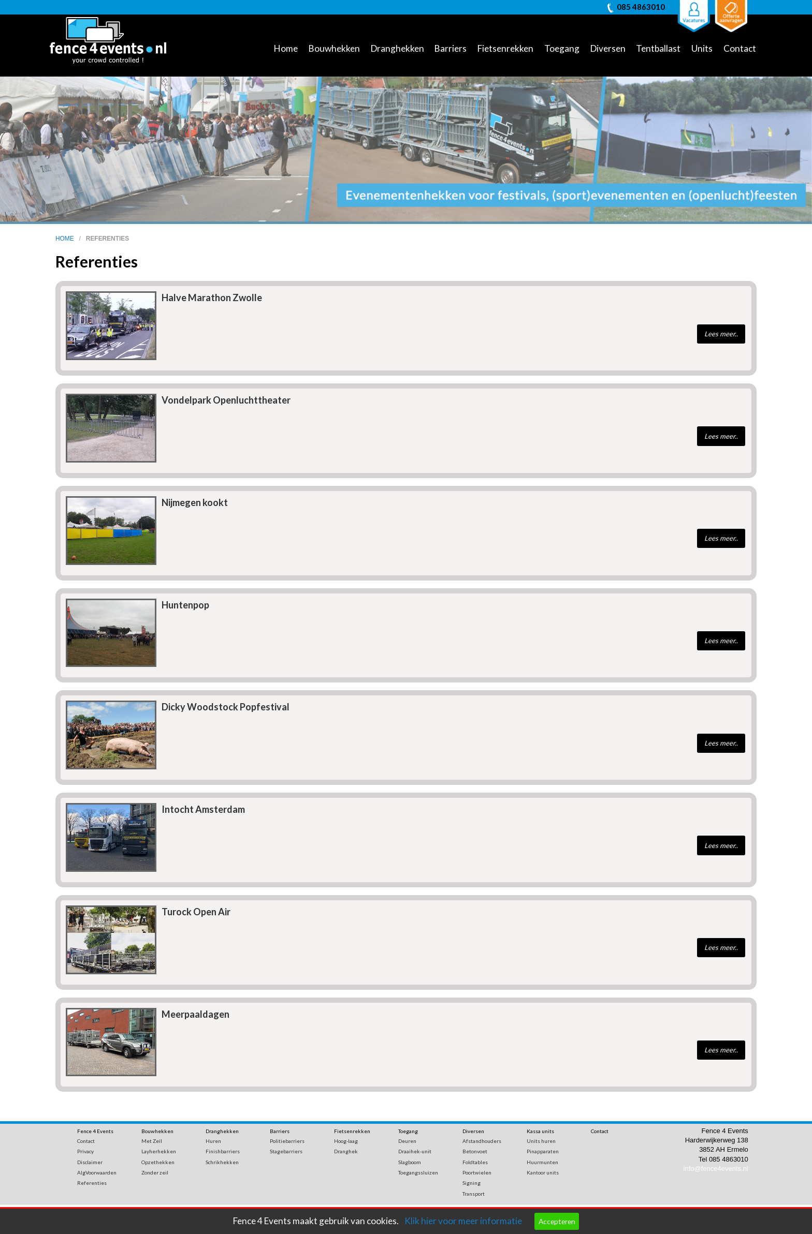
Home (286, 48)
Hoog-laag (346, 1143)
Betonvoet (474, 1154)
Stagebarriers (286, 1154)
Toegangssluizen (418, 1175)
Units (702, 48)
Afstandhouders (481, 1143)
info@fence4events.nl (716, 1171)
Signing (471, 1185)
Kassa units (540, 1134)
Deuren (407, 1143)
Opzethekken (158, 1165)
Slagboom (409, 1165)
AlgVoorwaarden (97, 1175)
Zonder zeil (154, 1175)
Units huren (541, 1143)
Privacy (85, 1154)
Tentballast (658, 48)
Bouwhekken (334, 48)
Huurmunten (542, 1165)
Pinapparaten (543, 1154)
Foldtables (475, 1165)
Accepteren (557, 1221)
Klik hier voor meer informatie (463, 1220)
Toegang (561, 48)
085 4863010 (641, 7)
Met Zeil (151, 1143)
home (65, 238)
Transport (473, 1196)
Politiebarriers (287, 1143)
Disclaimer (90, 1165)
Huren (213, 1143)
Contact (739, 48)
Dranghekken (397, 48)
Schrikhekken (222, 1165)
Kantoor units (543, 1175)
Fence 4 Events (95, 1134)
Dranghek (346, 1154)
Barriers (450, 48)
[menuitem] (289, 49)
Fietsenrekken (505, 48)
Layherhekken (158, 1154)
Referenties (92, 1185)
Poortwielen (476, 1175)
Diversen (608, 48)
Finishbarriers (223, 1154)
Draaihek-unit (414, 1154)
